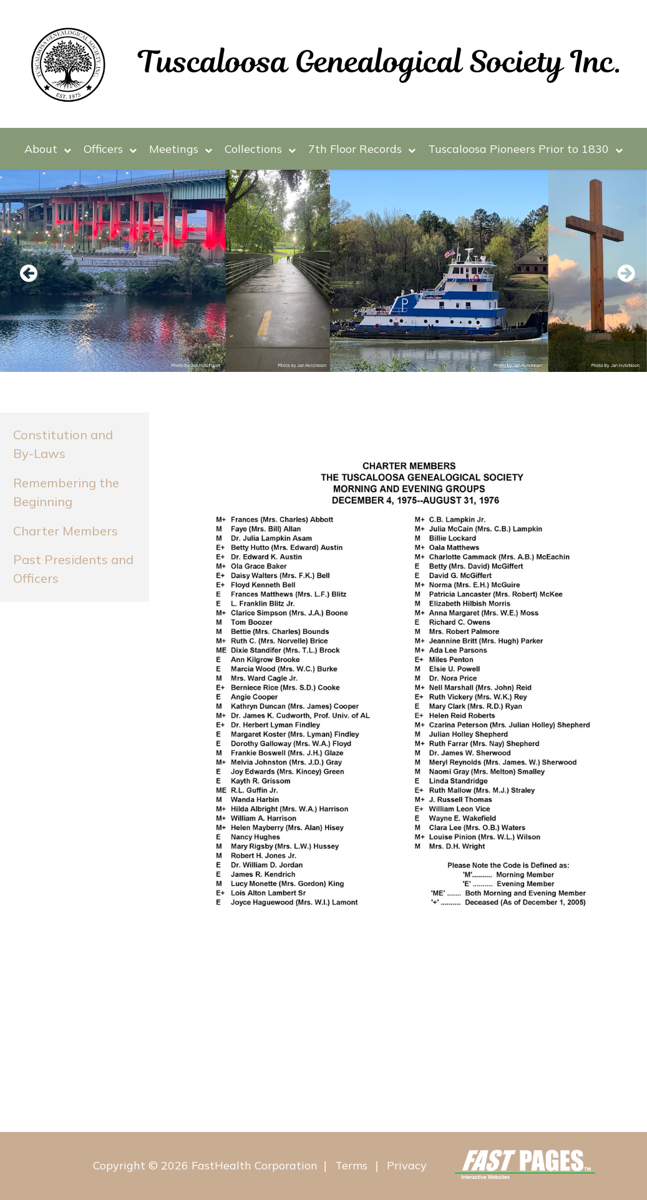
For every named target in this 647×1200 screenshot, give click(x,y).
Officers (110, 149)
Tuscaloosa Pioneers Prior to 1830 (525, 149)
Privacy (407, 1166)
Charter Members (65, 531)
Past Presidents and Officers (73, 569)
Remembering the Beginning (66, 492)
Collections (260, 149)
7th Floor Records (362, 149)
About (47, 149)
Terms (351, 1166)
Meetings (180, 149)
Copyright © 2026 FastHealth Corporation (205, 1166)
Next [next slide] (619, 274)
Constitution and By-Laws (63, 444)
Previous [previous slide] (28, 274)
